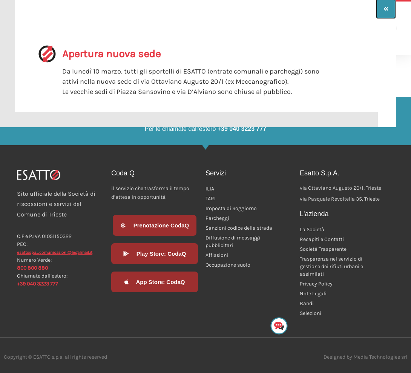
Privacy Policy (316, 284)
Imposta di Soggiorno (231, 208)
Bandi (307, 303)
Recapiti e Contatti (322, 239)
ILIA (210, 189)
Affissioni (217, 255)
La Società (312, 229)
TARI (211, 198)
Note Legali (313, 293)
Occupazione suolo (228, 265)
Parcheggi (217, 218)
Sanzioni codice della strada (239, 228)
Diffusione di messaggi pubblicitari (233, 242)
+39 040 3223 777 (37, 284)
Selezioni (310, 313)
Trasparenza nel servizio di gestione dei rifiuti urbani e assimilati (331, 266)
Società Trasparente (323, 249)
